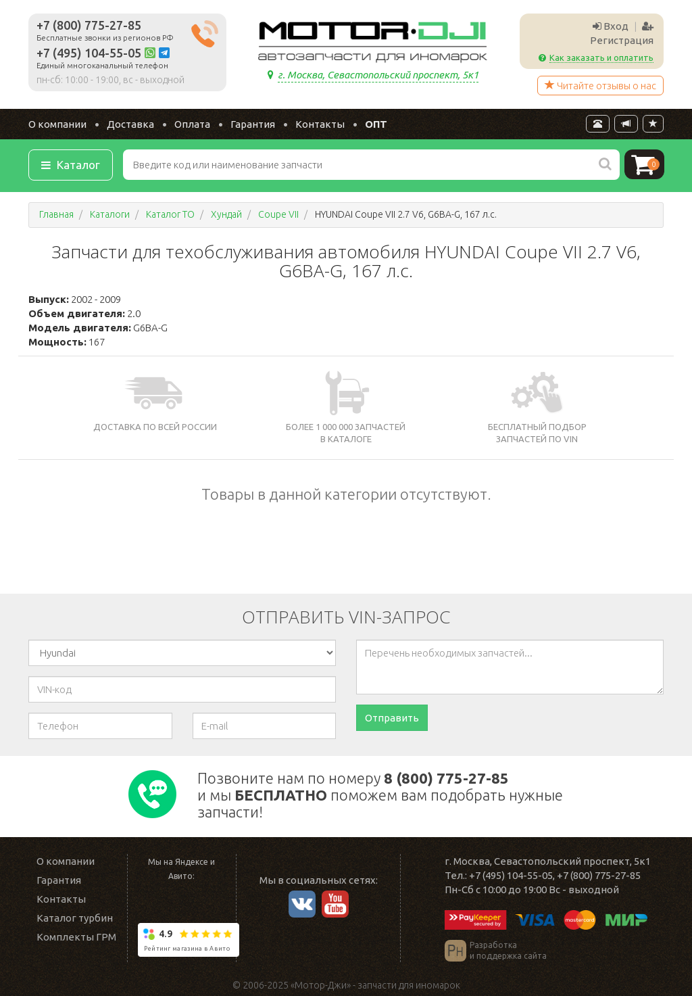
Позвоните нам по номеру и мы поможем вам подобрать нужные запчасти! (380, 794)
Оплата (192, 124)
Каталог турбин (74, 918)
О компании (57, 124)
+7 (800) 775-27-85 (88, 25)
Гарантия (252, 124)
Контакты (320, 124)
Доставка (130, 124)
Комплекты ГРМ (76, 937)
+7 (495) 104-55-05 (88, 53)
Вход (610, 26)
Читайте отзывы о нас (600, 85)
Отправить (392, 718)
